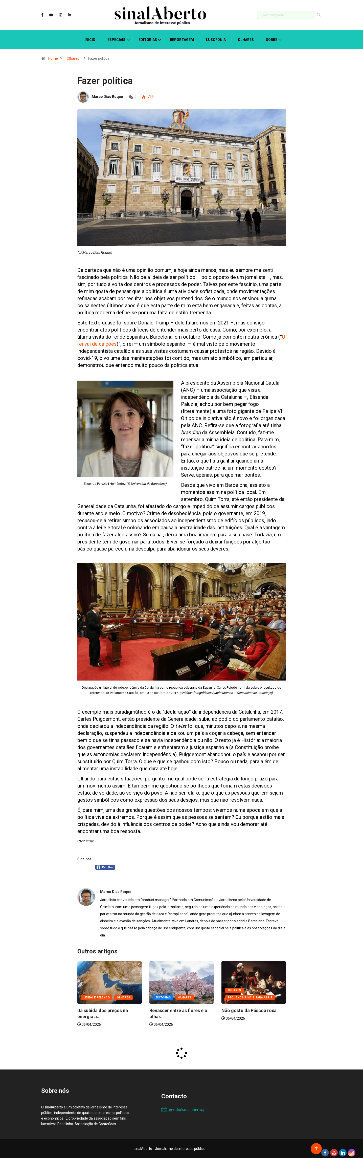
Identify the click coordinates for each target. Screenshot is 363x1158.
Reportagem (182, 40)
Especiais (116, 40)
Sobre (271, 40)
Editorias (148, 40)
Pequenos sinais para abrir (250, 997)
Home (53, 58)
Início (90, 40)
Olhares (246, 40)
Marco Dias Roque (107, 97)
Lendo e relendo (97, 997)
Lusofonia (216, 40)
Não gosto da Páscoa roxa (249, 1010)
